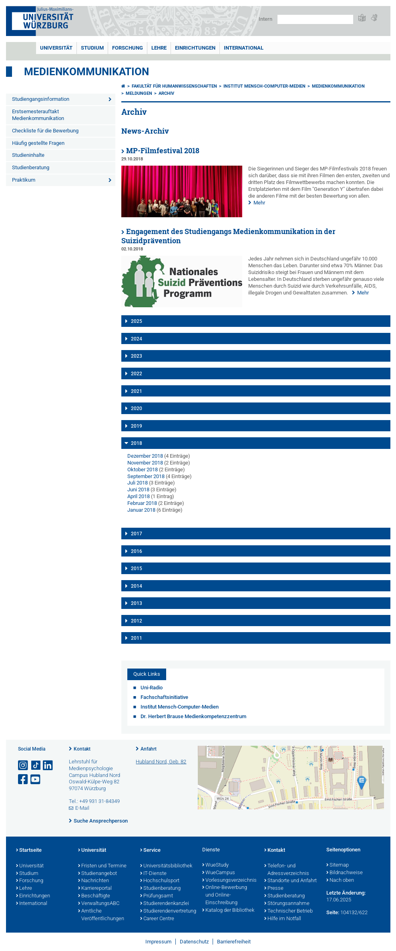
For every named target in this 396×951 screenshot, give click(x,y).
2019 (136, 426)
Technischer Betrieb (288, 911)
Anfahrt (149, 749)
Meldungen (139, 93)
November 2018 (145, 463)
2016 (136, 551)
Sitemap (337, 865)
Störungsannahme (287, 903)
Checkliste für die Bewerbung (45, 131)
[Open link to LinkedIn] (48, 766)
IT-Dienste (153, 873)
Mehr (259, 203)
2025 (136, 321)
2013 (136, 603)
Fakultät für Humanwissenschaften (174, 86)
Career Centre (157, 919)
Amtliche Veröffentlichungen (101, 915)
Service (150, 850)
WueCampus (218, 873)
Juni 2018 (138, 490)
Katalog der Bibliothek (228, 910)
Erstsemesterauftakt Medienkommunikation (38, 114)
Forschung (127, 48)
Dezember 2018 (145, 456)
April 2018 (138, 496)
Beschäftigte (94, 896)
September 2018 (146, 476)
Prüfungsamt (156, 896)
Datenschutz (194, 942)
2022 (136, 373)
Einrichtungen (195, 48)
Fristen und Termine (102, 866)
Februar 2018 (142, 503)
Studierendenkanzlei (164, 903)
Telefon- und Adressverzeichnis (286, 870)
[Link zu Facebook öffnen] (23, 780)
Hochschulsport (159, 881)
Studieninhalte (28, 155)
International (243, 48)
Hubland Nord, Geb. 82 (161, 762)
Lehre (159, 48)
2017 (136, 534)
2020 (136, 408)
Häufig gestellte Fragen (38, 143)
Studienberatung (30, 167)
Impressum (158, 942)
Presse (273, 888)
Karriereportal (95, 888)
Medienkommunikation (86, 72)
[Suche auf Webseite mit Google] (315, 19)
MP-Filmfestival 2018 (162, 150)
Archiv (166, 93)
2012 (136, 621)
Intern (265, 19)
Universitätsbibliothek (166, 866)
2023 (136, 356)
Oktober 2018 (142, 469)
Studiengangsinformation (40, 99)
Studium (92, 48)
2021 (136, 391)
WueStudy (215, 865)
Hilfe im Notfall (282, 919)
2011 (136, 638)
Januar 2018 (141, 510)
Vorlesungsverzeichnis (229, 880)
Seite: (332, 912)
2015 (136, 568)
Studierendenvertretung (167, 911)
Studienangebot (97, 873)
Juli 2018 (137, 483)
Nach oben (340, 880)
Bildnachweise (344, 873)
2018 (136, 443)
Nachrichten (93, 881)
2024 (136, 339)
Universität (56, 48)
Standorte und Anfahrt (290, 881)
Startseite (29, 850)
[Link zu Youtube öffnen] (36, 780)
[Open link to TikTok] (36, 766)
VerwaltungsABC (98, 903)
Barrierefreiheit (234, 942)
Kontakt (82, 749)
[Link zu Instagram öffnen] (23, 766)
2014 (136, 586)
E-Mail (82, 808)
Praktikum (23, 180)
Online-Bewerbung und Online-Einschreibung (224, 895)
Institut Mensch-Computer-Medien (264, 86)
